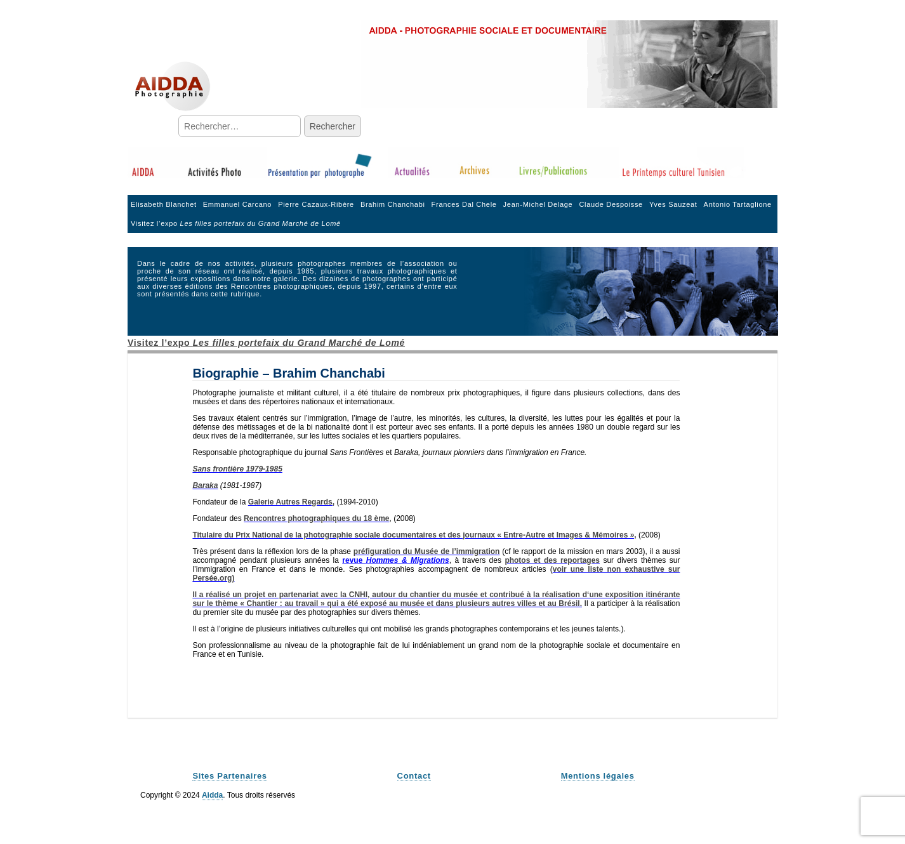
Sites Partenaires (229, 776)
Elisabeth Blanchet (164, 204)
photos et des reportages (552, 560)
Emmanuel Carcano (237, 204)
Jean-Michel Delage (538, 204)
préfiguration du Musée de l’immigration (426, 551)
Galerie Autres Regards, (291, 502)
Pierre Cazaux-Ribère (316, 204)
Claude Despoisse (610, 204)
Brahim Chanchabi (392, 204)
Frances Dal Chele (464, 204)
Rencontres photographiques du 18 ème (316, 518)
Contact (414, 776)
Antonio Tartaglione (738, 204)
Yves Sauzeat (673, 204)
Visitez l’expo (236, 223)
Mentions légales (598, 776)
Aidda (212, 795)
